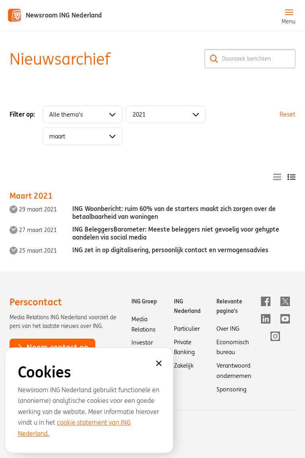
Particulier (187, 328)
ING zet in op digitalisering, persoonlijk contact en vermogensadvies (170, 250)
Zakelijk (183, 365)
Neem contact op (52, 347)
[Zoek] (214, 58)
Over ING (227, 328)
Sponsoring (231, 389)
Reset (287, 114)
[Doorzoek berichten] (250, 58)
